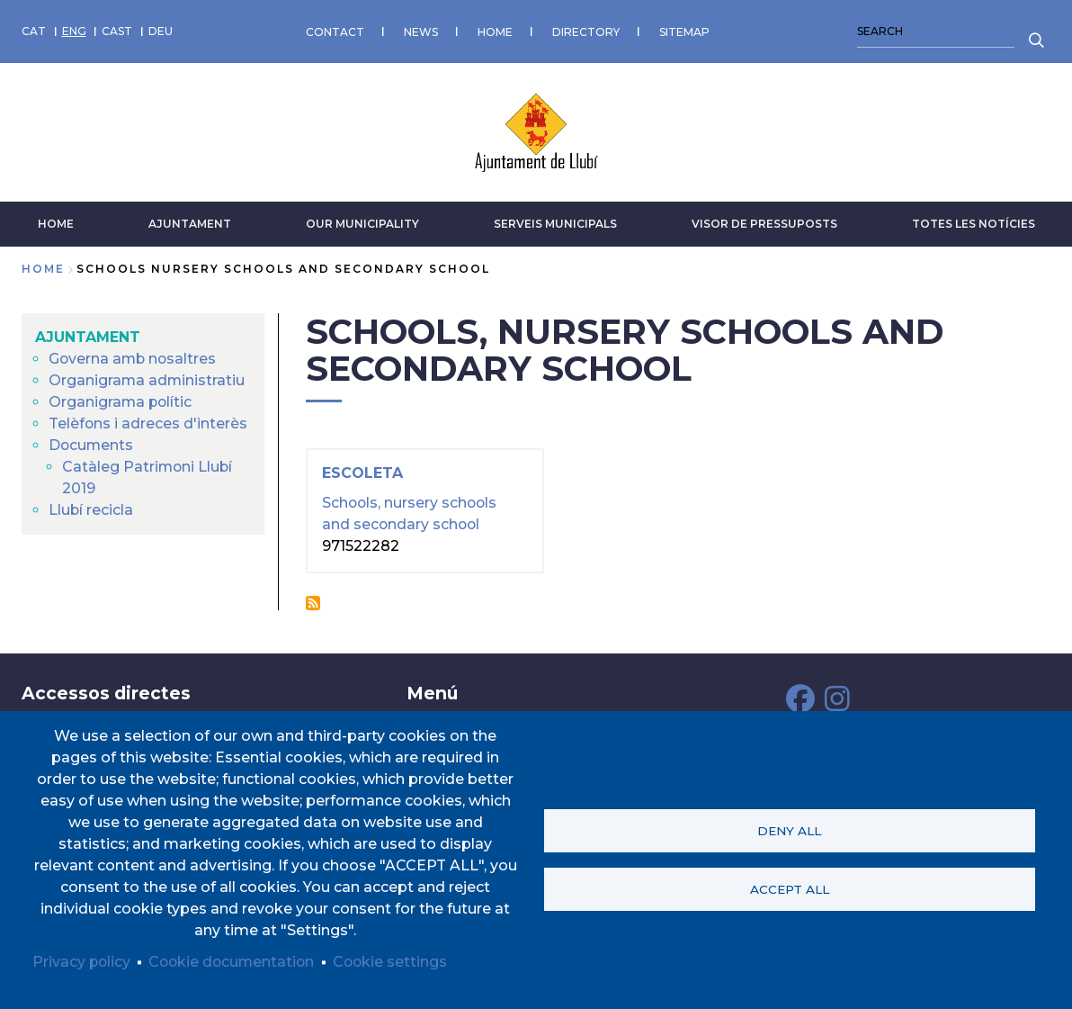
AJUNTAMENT (189, 223)
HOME (495, 31)
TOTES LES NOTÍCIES (973, 223)
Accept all (789, 889)
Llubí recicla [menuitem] (91, 509)
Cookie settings (397, 961)
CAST (117, 31)
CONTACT (335, 31)
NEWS (421, 31)
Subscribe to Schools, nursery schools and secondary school (313, 602)
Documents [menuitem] (92, 444)
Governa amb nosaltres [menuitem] (134, 357)
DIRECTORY (586, 31)
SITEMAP (684, 31)
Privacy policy (82, 961)
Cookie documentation (235, 961)
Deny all (789, 831)
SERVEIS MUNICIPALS (555, 223)
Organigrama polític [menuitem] (121, 401)
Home (43, 268)
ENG (74, 31)
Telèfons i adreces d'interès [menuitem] (148, 422)
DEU (160, 31)
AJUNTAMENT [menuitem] (87, 336)
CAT (34, 31)
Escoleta (362, 473)
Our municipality (362, 223)
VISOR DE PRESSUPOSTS (764, 223)
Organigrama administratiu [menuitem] (147, 379)
